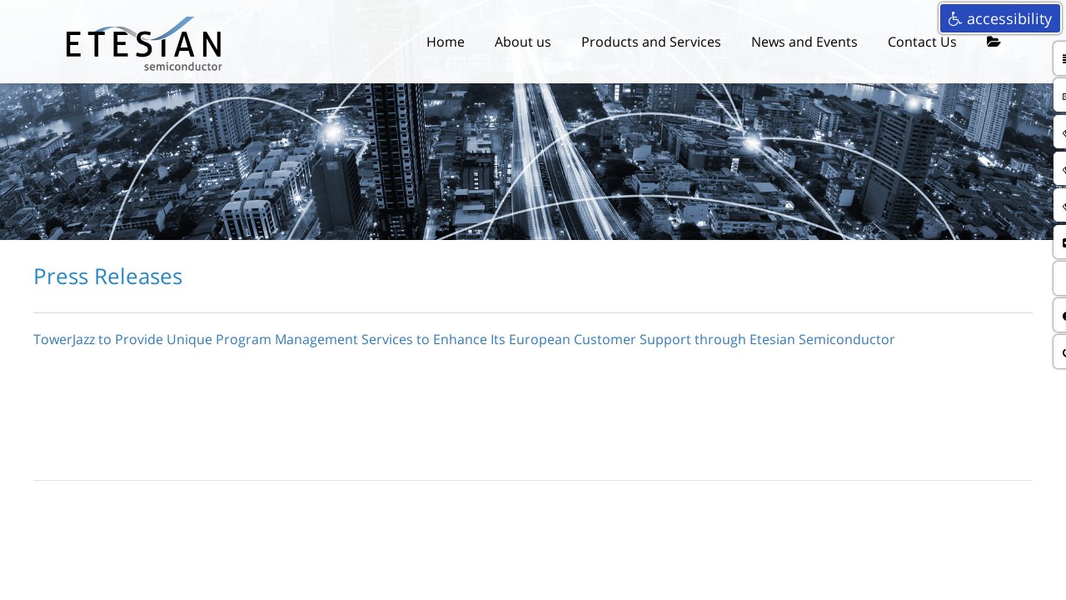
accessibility (1000, 18)
